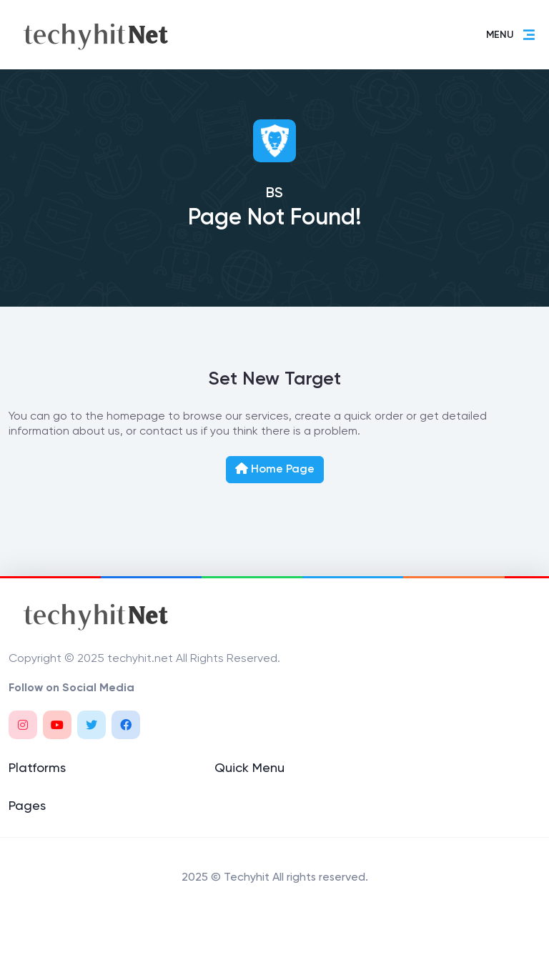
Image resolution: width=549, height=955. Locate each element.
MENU (511, 35)
